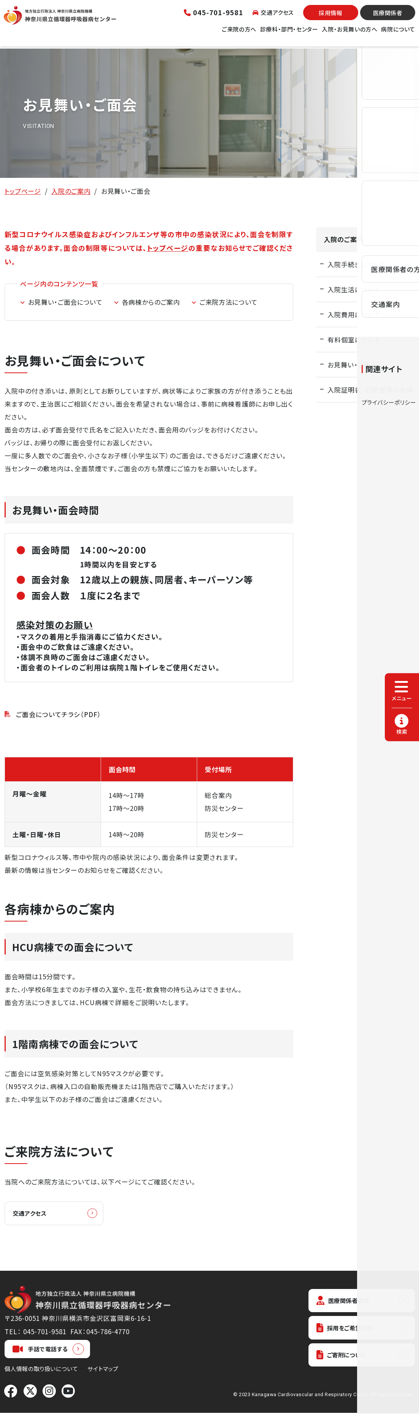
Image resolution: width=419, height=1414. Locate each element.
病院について (398, 34)
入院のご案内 (70, 191)
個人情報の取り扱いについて (41, 1370)
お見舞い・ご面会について (65, 302)
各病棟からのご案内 (151, 302)
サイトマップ (103, 1370)
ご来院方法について (228, 302)
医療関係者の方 (346, 1302)
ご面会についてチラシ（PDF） (58, 714)
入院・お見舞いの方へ (349, 34)
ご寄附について (344, 1359)
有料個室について (354, 339)
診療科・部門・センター (289, 34)
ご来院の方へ (239, 34)
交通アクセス (273, 17)
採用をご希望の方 (348, 1330)
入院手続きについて (357, 264)
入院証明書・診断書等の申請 (370, 389)
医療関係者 (388, 17)
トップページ (23, 191)
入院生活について (354, 289)
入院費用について (354, 314)
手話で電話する (40, 1350)
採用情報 (330, 17)
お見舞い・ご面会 (352, 364)
